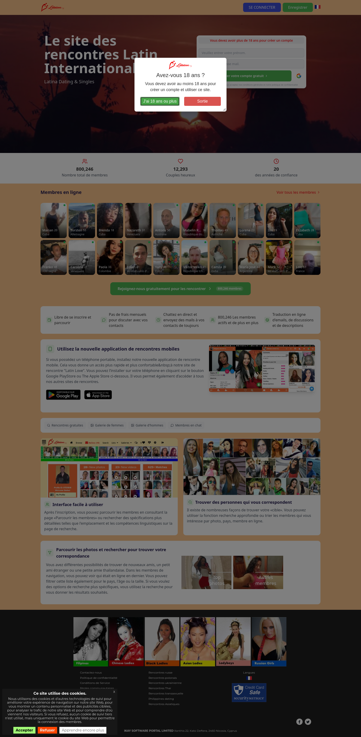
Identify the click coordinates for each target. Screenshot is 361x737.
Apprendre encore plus (83, 730)
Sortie (202, 101)
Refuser (47, 730)
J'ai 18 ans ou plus (160, 101)
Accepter (24, 730)
